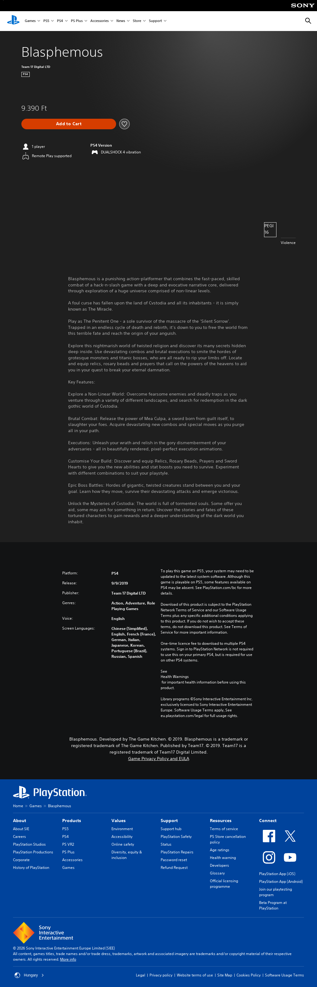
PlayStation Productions (33, 852)
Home (18, 805)
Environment (122, 828)
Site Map (224, 975)
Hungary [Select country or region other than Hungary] (29, 975)
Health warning (223, 857)
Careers (19, 836)
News (120, 21)
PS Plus (77, 21)
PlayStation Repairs (177, 852)
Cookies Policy (249, 975)
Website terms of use (195, 975)
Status (166, 844)
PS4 (60, 21)
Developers (219, 865)
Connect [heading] (267, 820)
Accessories (99, 21)
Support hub (171, 828)
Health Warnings (175, 676)
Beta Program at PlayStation (273, 905)
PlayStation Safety (176, 836)
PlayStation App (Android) (281, 881)
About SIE (21, 828)
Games (30, 21)
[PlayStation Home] (13, 21)
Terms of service (224, 828)
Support (155, 21)
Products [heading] (71, 820)
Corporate (21, 859)
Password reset (174, 859)
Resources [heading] (221, 820)
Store (137, 21)
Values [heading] (118, 820)
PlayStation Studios (29, 844)
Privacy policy (161, 975)
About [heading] (19, 820)
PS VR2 (68, 844)
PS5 (46, 21)
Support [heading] (169, 820)
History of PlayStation (31, 867)
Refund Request (174, 867)
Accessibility (121, 836)
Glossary (217, 873)
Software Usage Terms (284, 975)
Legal (140, 975)
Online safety (122, 844)
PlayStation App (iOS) (277, 873)
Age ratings (219, 849)
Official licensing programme (224, 883)
